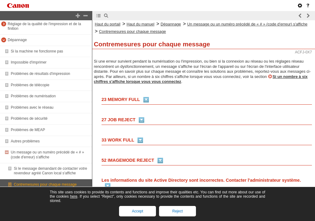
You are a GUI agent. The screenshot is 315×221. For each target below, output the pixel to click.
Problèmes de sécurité (29, 118)
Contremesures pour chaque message (45, 184)
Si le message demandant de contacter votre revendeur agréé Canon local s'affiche (50, 171)
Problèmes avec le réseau (32, 107)
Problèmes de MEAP (28, 130)
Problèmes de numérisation (33, 96)
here (73, 196)
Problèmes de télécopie (30, 85)
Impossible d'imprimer (28, 62)
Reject (177, 211)
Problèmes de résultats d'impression (40, 74)
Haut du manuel (140, 24)
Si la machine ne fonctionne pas (37, 51)
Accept (137, 211)
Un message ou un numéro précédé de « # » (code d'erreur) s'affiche (47, 154)
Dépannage (17, 40)
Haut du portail (107, 24)
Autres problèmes (25, 141)
